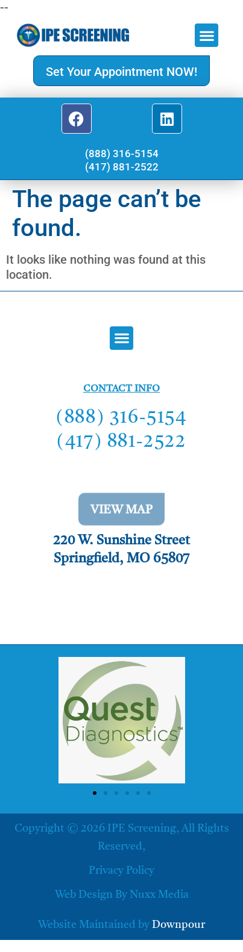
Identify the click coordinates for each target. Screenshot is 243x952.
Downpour (178, 924)
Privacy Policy (121, 870)
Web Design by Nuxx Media (122, 894)
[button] (206, 35)
